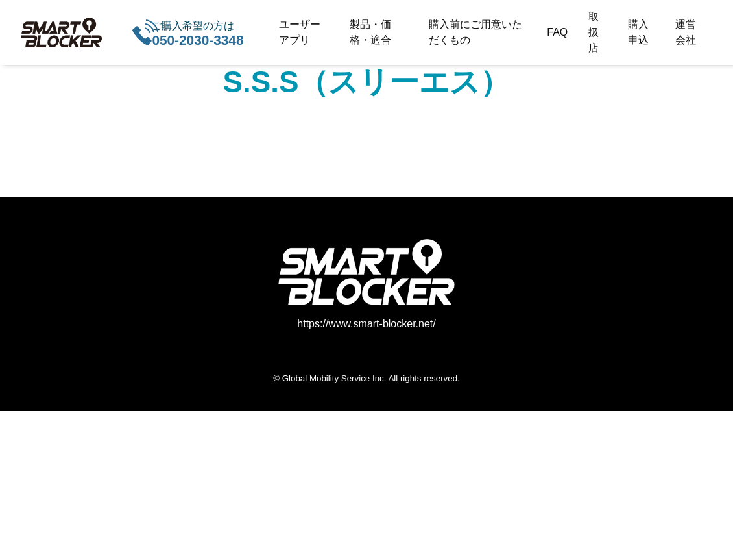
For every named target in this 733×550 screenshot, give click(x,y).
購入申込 (638, 32)
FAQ (557, 32)
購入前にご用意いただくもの (475, 32)
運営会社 (685, 32)
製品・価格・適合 (370, 32)
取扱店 (593, 32)
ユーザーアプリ (299, 32)
